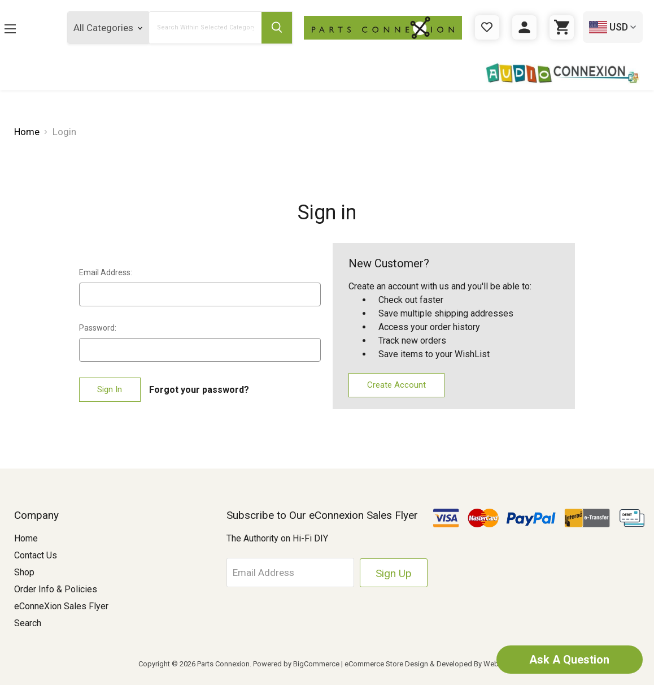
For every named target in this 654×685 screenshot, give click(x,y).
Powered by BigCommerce (296, 664)
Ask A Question (569, 659)
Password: (97, 327)
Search (27, 623)
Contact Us (35, 555)
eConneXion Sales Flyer (61, 606)
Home (26, 538)
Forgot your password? (199, 389)
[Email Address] (290, 572)
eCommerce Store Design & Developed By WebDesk (430, 664)
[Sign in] (524, 27)
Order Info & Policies (55, 589)
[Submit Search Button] (276, 28)
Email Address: (105, 272)
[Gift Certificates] (487, 27)
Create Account (396, 385)
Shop (24, 572)
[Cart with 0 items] (561, 27)
